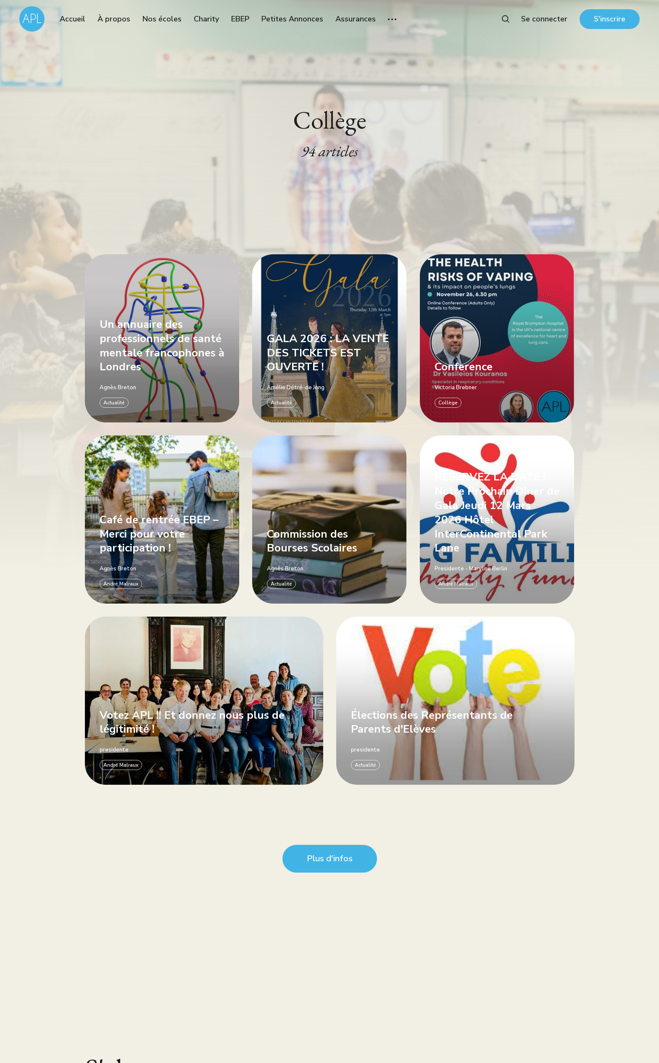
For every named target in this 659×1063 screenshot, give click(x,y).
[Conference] (497, 338)
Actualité (114, 402)
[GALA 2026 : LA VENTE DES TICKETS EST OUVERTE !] (329, 338)
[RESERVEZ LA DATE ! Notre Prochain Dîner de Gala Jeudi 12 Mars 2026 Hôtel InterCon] (497, 519)
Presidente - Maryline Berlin (471, 569)
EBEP (240, 19)
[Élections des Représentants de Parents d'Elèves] (455, 701)
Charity (206, 19)
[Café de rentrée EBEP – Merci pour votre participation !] (162, 519)
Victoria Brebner (456, 387)
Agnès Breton (118, 387)
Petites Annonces (292, 19)
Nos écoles (162, 19)
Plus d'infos (330, 858)
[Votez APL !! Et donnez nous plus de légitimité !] (204, 701)
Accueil (72, 19)
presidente (114, 750)
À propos (114, 19)
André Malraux (120, 583)
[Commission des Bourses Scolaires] (329, 519)
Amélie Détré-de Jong (295, 387)
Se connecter (544, 19)
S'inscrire (609, 19)
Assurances (355, 19)
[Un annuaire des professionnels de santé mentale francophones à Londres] (162, 338)
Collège (448, 402)
